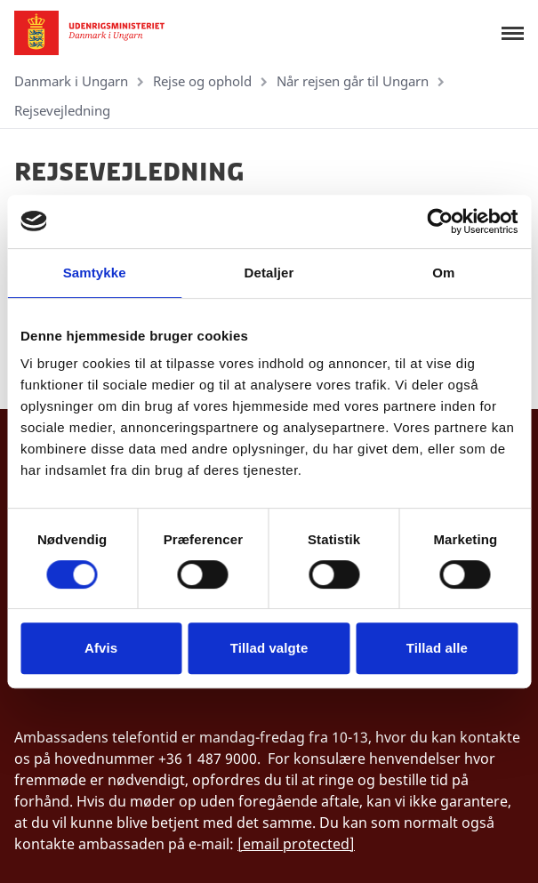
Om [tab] (443, 272)
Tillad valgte (269, 647)
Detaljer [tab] (269, 272)
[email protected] (296, 844)
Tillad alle (437, 647)
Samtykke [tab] (94, 272)
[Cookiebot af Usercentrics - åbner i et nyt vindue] (440, 221)
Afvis (100, 647)
